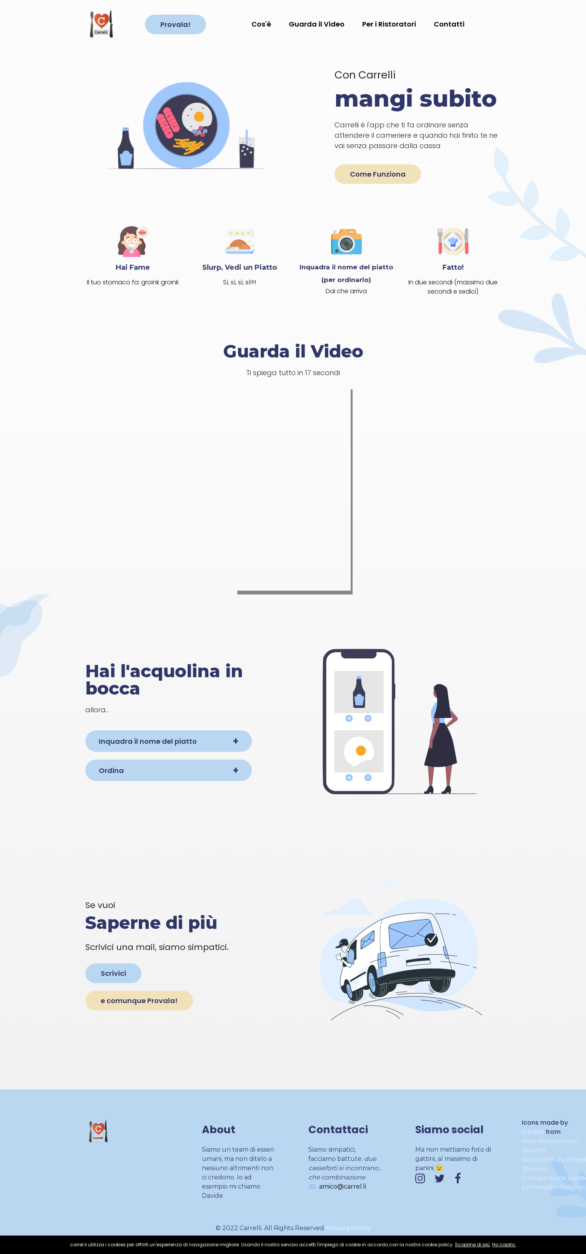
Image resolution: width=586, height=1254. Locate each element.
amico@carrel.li (342, 1186)
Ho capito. (504, 1244)
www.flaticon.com (550, 1141)
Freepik (533, 1131)
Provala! (175, 24)
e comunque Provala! (139, 1000)
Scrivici (113, 973)
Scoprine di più (472, 1244)
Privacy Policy (348, 1228)
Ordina (111, 770)
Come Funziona (378, 174)
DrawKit (534, 1150)
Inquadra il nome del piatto (148, 741)
